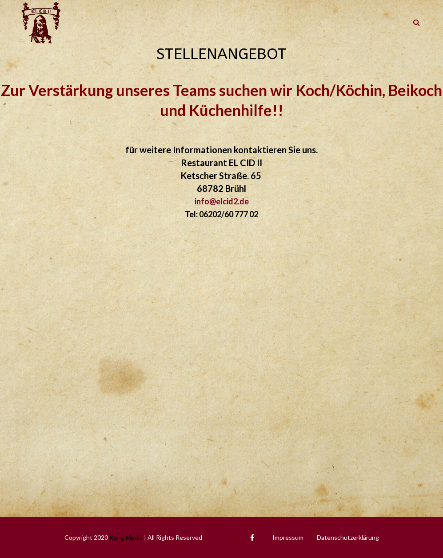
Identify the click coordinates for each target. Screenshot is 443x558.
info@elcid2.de (222, 201)
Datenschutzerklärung (348, 537)
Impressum (287, 537)
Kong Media (126, 537)
